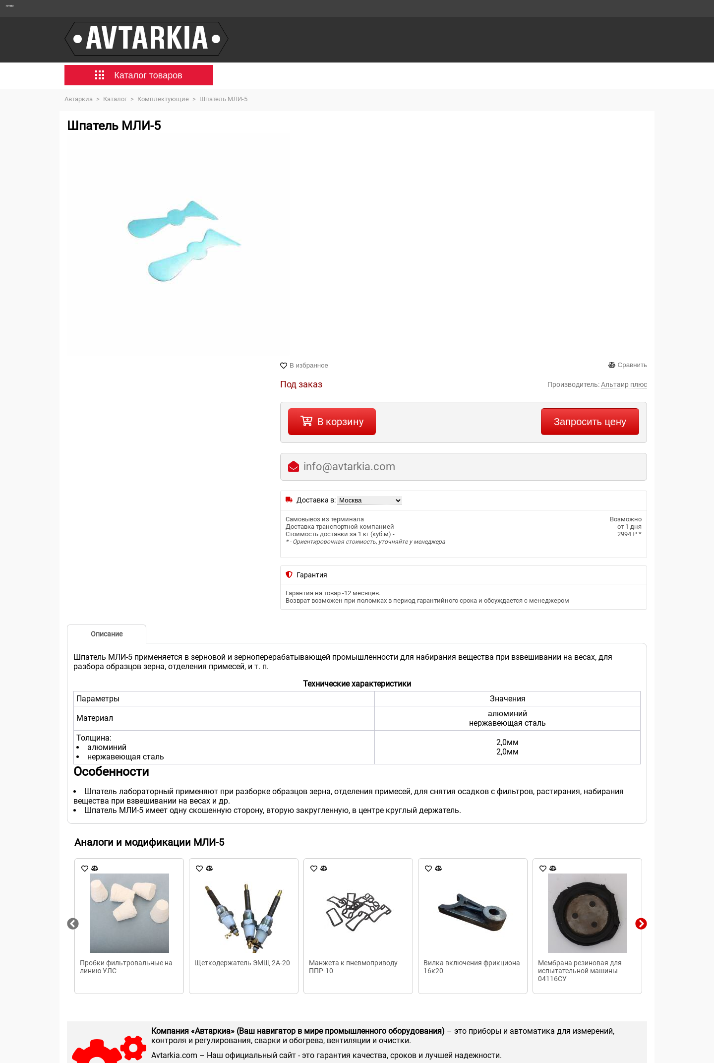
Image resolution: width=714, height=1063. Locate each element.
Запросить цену (590, 421)
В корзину (340, 422)
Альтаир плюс (624, 384)
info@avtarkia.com (349, 466)
